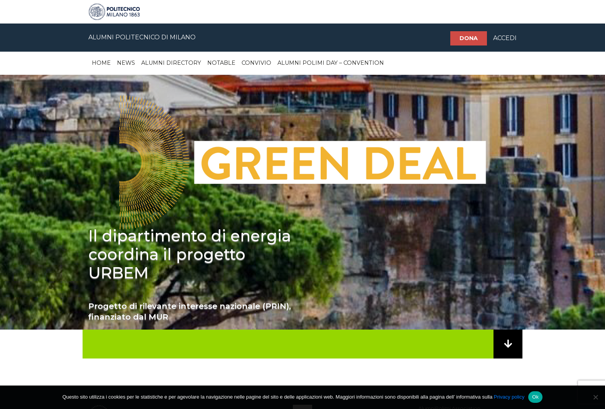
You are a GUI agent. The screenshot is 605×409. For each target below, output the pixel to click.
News (126, 62)
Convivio (256, 62)
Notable (221, 62)
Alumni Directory (171, 62)
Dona (469, 38)
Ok (535, 397)
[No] (595, 397)
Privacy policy (509, 397)
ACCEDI (505, 38)
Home (101, 62)
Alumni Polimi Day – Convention (330, 62)
